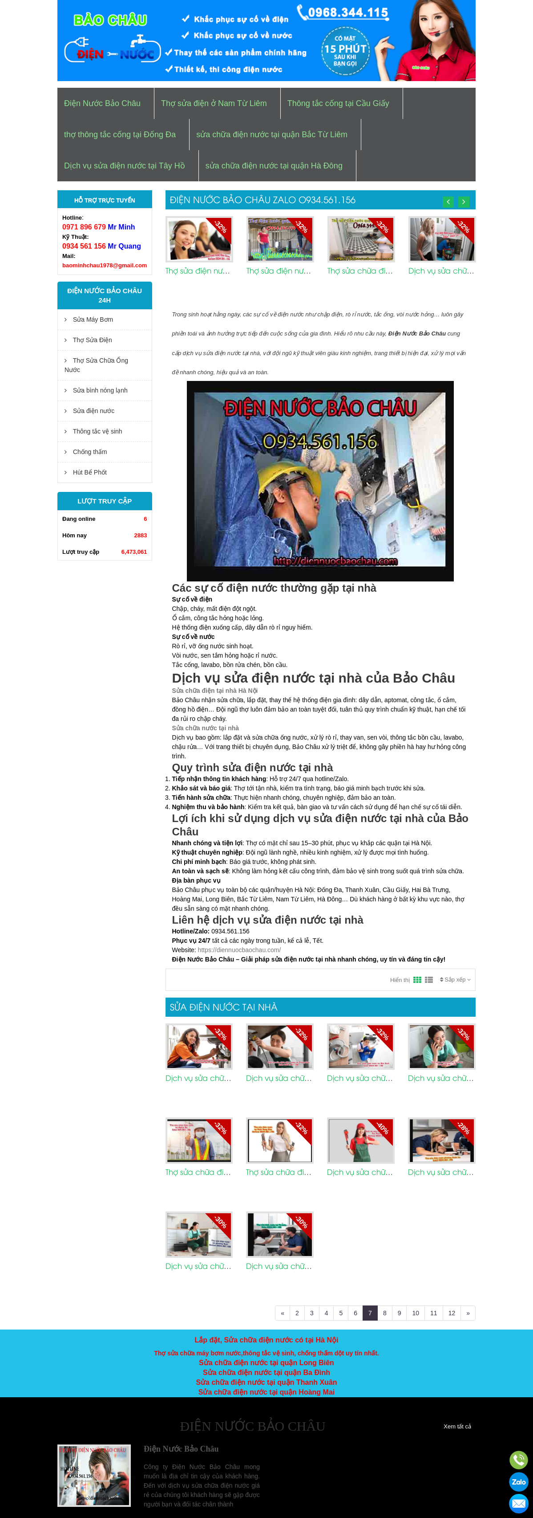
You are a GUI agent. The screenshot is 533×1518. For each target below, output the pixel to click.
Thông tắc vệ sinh (93, 431)
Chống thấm (86, 451)
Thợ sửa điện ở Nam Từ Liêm (214, 103)
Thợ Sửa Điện (88, 340)
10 (415, 1313)
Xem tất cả (457, 1426)
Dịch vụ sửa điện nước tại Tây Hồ (124, 165)
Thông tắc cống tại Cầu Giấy (338, 103)
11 (433, 1313)
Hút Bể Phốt (86, 472)
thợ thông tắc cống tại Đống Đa (120, 134)
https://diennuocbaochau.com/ (239, 949)
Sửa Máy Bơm (89, 319)
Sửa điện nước (89, 410)
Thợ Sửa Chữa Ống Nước (96, 365)
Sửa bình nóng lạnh (96, 390)
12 (452, 1313)
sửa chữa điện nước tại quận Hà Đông (274, 165)
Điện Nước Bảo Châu (102, 103)
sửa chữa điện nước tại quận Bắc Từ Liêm (271, 134)
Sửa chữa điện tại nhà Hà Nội (215, 690)
